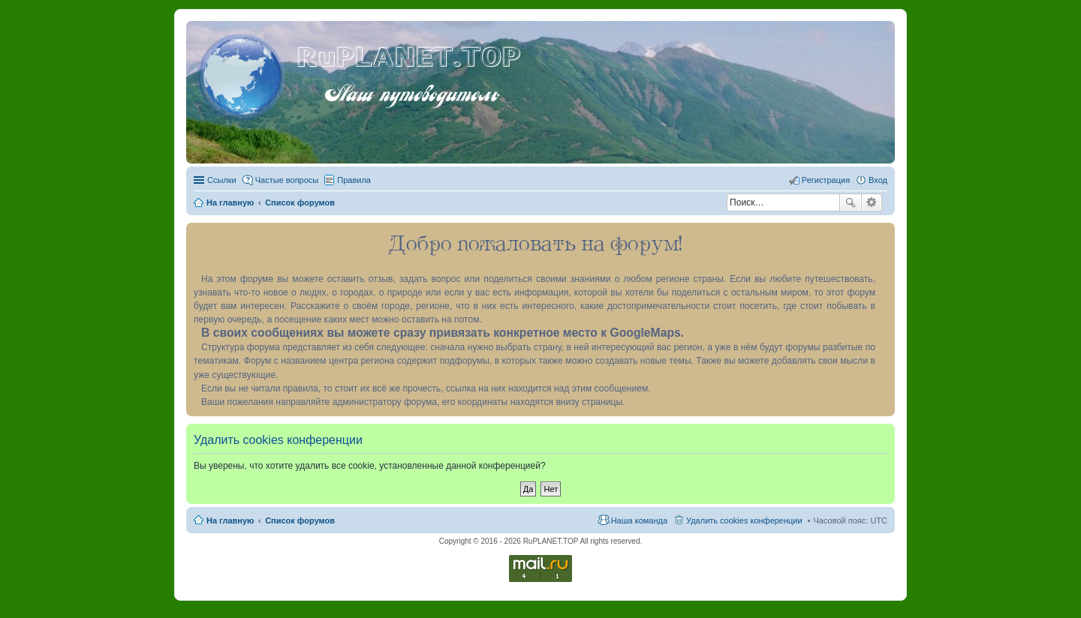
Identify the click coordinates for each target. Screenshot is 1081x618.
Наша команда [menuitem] (639, 520)
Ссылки (221, 180)
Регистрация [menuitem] (826, 180)
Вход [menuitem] (878, 180)
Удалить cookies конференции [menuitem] (744, 520)
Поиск (850, 203)
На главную (230, 520)
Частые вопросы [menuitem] (287, 180)
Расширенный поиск (872, 203)
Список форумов (300, 520)
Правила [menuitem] (354, 180)
